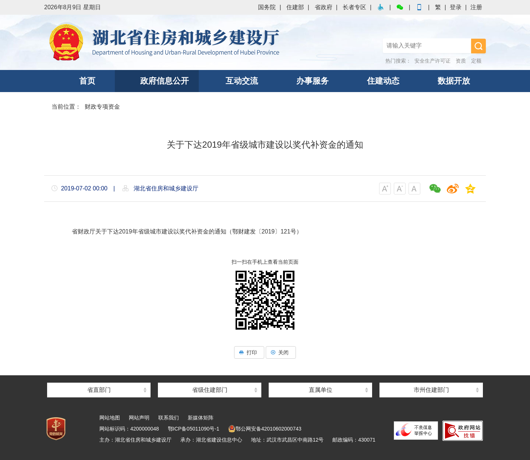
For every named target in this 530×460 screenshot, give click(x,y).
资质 (461, 61)
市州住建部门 (431, 390)
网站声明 (139, 418)
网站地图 (109, 418)
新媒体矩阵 (200, 418)
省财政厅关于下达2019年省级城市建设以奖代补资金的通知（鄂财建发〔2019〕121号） (187, 231)
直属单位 (320, 390)
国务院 (267, 7)
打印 (249, 352)
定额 (476, 61)
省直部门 (99, 390)
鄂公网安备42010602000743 (264, 429)
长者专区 (354, 7)
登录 (456, 7)
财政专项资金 (102, 106)
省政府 (323, 7)
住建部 (295, 7)
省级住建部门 (209, 390)
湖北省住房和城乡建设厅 (165, 42)
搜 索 (478, 46)
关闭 (281, 352)
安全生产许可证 (432, 61)
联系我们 (168, 418)
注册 (476, 7)
